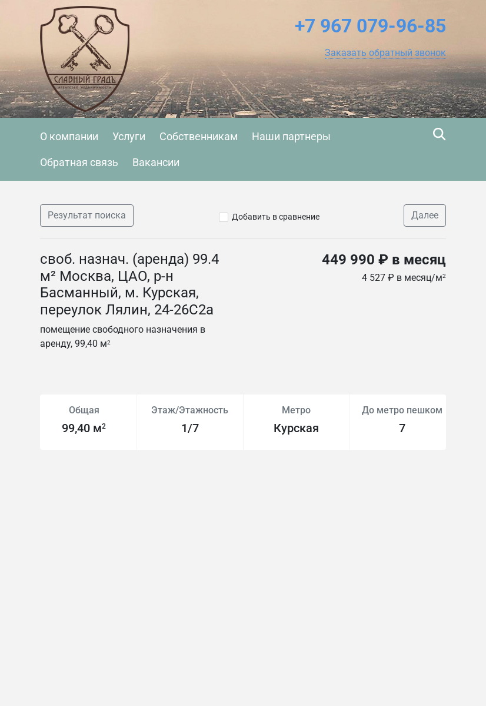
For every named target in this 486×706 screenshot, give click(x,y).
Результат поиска (87, 215)
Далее (424, 215)
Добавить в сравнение (275, 216)
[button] (385, 53)
